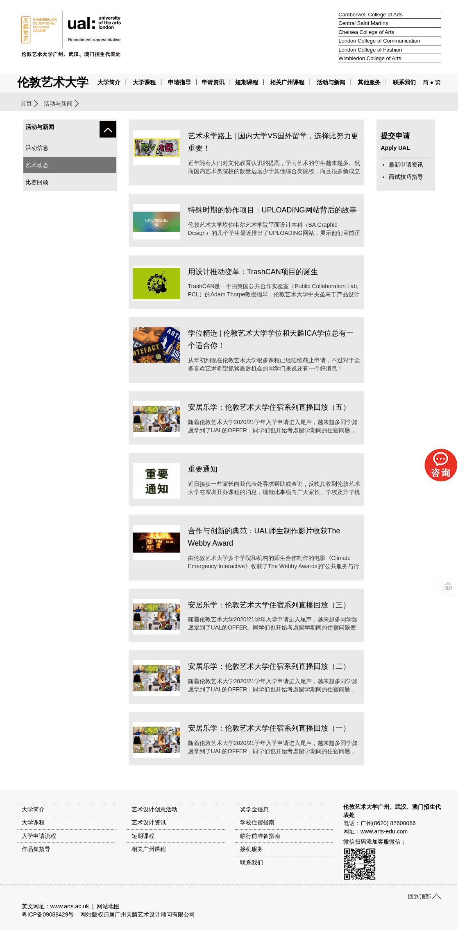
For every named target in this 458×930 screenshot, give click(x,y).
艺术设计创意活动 (154, 809)
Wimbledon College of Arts (369, 58)
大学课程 (144, 82)
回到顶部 (419, 896)
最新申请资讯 (406, 164)
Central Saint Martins (363, 23)
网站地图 (108, 906)
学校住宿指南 (257, 822)
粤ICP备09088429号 (48, 914)
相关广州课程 (149, 849)
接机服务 (251, 849)
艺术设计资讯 (149, 822)
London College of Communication (379, 41)
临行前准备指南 (260, 836)
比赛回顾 (36, 182)
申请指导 (179, 82)
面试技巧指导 (406, 177)
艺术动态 (36, 165)
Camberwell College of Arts (370, 14)
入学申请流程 (39, 836)
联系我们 (404, 82)
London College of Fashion (370, 50)
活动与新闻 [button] (331, 82)
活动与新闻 (58, 103)
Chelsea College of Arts (366, 32)
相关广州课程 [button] (287, 82)
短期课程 (246, 82)
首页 (26, 103)
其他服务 (369, 82)
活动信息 (36, 147)
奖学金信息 (254, 809)
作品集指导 (36, 849)
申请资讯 (213, 82)
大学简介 (108, 82)
